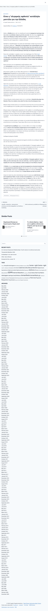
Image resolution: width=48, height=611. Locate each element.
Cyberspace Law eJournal (8, 607)
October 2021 (5, 373)
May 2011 (4, 544)
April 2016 (4, 489)
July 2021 (4, 377)
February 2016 (5, 493)
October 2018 (5, 438)
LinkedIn (21, 605)
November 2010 (5, 552)
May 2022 (4, 360)
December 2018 (5, 434)
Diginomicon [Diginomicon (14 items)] (41, 267)
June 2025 (4, 297)
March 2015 (4, 512)
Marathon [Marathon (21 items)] (21, 272)
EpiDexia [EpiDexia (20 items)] (31, 270)
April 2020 (4, 406)
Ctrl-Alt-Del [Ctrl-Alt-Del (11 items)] (16, 267)
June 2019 (4, 423)
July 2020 (4, 400)
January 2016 (5, 495)
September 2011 (5, 542)
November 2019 (5, 415)
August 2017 (5, 463)
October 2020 (5, 394)
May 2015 (4, 508)
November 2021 (5, 371)
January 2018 (5, 455)
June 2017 (4, 466)
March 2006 (4, 590)
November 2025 (5, 293)
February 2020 (5, 409)
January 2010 (5, 569)
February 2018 (5, 453)
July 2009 (4, 579)
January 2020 (5, 411)
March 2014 (4, 523)
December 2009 (5, 571)
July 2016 (4, 485)
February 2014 (5, 525)
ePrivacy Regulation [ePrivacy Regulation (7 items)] (41, 270)
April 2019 (4, 426)
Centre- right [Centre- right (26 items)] (42, 265)
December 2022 (5, 346)
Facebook (15, 605)
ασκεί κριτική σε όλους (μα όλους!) (35, 73)
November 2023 (5, 327)
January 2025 (5, 307)
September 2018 (5, 440)
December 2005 (5, 594)
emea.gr (15, 25)
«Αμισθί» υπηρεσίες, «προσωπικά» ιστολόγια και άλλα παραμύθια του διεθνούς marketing (12, 204)
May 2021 (4, 381)
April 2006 (4, 588)
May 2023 (4, 337)
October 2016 (5, 482)
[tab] (21, 236)
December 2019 (5, 413)
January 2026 (5, 291)
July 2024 (4, 314)
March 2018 (4, 451)
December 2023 (5, 326)
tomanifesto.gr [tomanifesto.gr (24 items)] (35, 275)
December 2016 (5, 478)
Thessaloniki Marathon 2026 (8, 252)
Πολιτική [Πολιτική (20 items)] (33, 278)
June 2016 (4, 487)
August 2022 (5, 354)
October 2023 (5, 329)
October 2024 (5, 312)
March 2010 (4, 565)
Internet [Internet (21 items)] (15, 272)
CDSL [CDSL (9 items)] (28, 265)
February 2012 (5, 537)
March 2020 (4, 407)
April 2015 (4, 510)
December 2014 (5, 516)
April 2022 (4, 362)
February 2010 (5, 567)
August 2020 (5, 398)
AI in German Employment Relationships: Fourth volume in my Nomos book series (21, 250)
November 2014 (5, 518)
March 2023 (4, 341)
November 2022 (5, 348)
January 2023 (5, 345)
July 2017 (4, 464)
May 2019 (4, 425)
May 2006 (4, 586)
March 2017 (4, 472)
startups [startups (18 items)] (10, 275)
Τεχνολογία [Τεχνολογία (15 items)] (11, 280)
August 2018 (5, 442)
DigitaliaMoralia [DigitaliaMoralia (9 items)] (5, 270)
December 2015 (5, 497)
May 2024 (4, 318)
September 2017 (5, 461)
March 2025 (4, 303)
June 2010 (4, 561)
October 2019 (5, 417)
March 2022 (4, 364)
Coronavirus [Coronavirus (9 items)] (11, 267)
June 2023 (4, 335)
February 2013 (5, 529)
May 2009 (4, 582)
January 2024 (5, 324)
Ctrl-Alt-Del (6, 195)
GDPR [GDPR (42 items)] (10, 272)
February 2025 (5, 305)
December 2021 (5, 369)
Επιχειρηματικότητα (14, 195)
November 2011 (5, 539)
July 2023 (4, 333)
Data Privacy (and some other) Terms (32, 603)
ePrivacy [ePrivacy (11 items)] (36, 270)
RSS (16, 607)
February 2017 (5, 474)
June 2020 (4, 402)
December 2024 (5, 308)
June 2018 (4, 445)
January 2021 (5, 388)
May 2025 (4, 299)
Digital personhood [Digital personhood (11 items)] (20, 270)
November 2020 (5, 392)
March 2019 (4, 428)
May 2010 (4, 563)
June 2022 (4, 358)
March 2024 (4, 320)
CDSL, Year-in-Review (6, 256)
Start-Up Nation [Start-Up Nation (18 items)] (39, 272)
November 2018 (5, 436)
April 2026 (4, 288)
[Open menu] (45, 2)
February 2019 (5, 430)
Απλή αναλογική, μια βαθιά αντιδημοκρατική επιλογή (35, 204)
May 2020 (4, 404)
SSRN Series (32, 605)
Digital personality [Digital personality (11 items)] (12, 270)
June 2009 (4, 581)
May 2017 (4, 468)
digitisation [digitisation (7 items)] (27, 270)
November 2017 (5, 457)
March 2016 (4, 491)
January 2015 (5, 514)
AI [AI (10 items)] (15, 265)
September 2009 (5, 577)
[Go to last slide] (3, 227)
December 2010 (5, 550)
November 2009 (5, 573)
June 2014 (4, 520)
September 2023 (5, 331)
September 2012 (5, 533)
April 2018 (4, 449)
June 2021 (4, 379)
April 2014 (4, 522)
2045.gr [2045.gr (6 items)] (3, 265)
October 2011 (5, 541)
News (5, 6)
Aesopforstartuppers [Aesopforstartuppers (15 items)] (9, 265)
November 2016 (5, 480)
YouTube (26, 605)
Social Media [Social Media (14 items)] (31, 272)
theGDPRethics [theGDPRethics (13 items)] (17, 275)
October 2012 (5, 531)
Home (1, 6)
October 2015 (5, 501)
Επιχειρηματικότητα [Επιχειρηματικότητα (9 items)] (13, 277)
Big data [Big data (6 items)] (25, 265)
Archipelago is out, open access (9, 254)
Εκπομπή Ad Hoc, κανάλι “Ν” (8, 259)
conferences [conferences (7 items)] (6, 267)
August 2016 (5, 483)
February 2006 (5, 592)
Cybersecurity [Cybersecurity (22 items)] (23, 268)
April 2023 (4, 339)
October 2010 (5, 554)
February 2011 (5, 548)
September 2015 (5, 503)
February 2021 (5, 386)
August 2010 (5, 558)
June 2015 (4, 506)
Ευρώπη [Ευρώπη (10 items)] (26, 278)
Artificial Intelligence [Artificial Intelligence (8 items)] (20, 265)
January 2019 (5, 432)
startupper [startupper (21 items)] (5, 275)
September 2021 (5, 375)
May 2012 (4, 535)
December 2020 (5, 390)
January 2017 (5, 476)
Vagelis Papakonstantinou (9, 22)
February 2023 (5, 343)
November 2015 (5, 499)
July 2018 (4, 444)
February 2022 (5, 366)
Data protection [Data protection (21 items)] (32, 267)
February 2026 (5, 289)
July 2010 (4, 560)
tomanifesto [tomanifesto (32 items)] (25, 275)
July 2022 (4, 356)
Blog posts (6, 13)
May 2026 (4, 286)
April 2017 (4, 470)
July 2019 (4, 421)
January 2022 (5, 367)
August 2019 (5, 419)
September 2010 (5, 556)
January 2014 (5, 527)
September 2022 (5, 352)
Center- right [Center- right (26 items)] (33, 265)
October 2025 (5, 295)
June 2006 (4, 584)
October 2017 (5, 459)
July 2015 (4, 504)
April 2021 (4, 383)
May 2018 (4, 447)
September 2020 (5, 396)
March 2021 (4, 385)
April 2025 (4, 301)
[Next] (45, 227)
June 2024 (4, 316)
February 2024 (5, 322)
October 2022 (5, 350)
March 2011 (4, 546)
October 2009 (5, 575)
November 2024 (5, 310)
